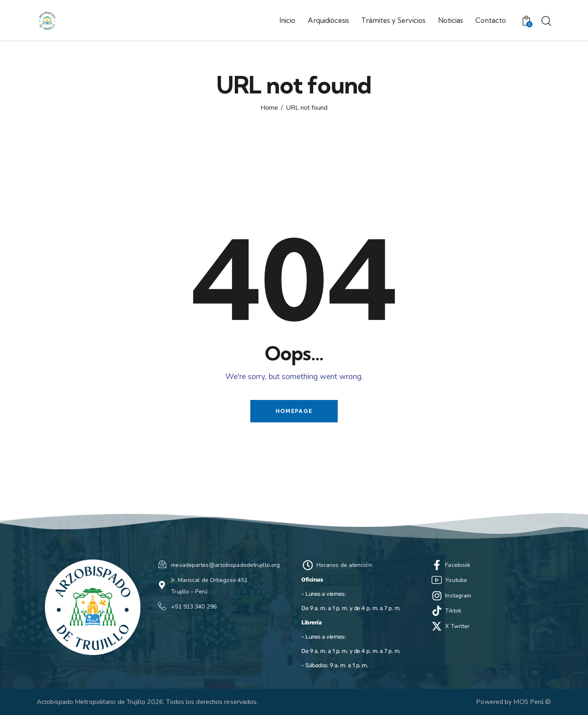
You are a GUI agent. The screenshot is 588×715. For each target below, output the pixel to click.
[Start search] (546, 21)
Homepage (294, 411)
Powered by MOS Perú (509, 701)
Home (269, 108)
